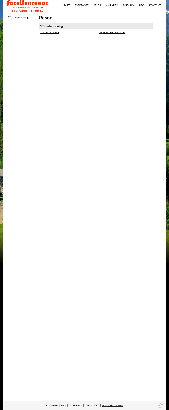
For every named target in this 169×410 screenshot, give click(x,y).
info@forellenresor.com (112, 405)
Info (141, 5)
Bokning (128, 5)
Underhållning (18, 17)
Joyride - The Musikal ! (112, 32)
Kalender (112, 5)
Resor (97, 5)
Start (66, 5)
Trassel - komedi (49, 32)
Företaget (82, 5)
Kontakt (155, 5)
